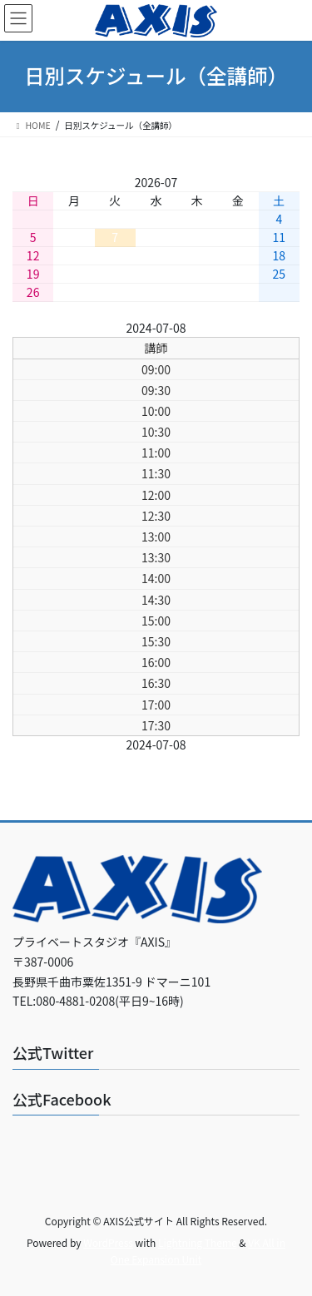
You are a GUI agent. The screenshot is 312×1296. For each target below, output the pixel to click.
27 (74, 292)
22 (156, 273)
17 (238, 255)
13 (74, 255)
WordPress (108, 1242)
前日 (103, 327)
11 (279, 237)
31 (238, 292)
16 (197, 255)
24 (238, 273)
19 (33, 273)
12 (33, 255)
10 (238, 237)
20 (74, 273)
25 (279, 273)
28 (114, 292)
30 (197, 292)
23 (197, 273)
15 (156, 255)
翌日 (208, 327)
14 (114, 255)
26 (33, 292)
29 (156, 292)
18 (279, 255)
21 (114, 273)
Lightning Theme (197, 1242)
